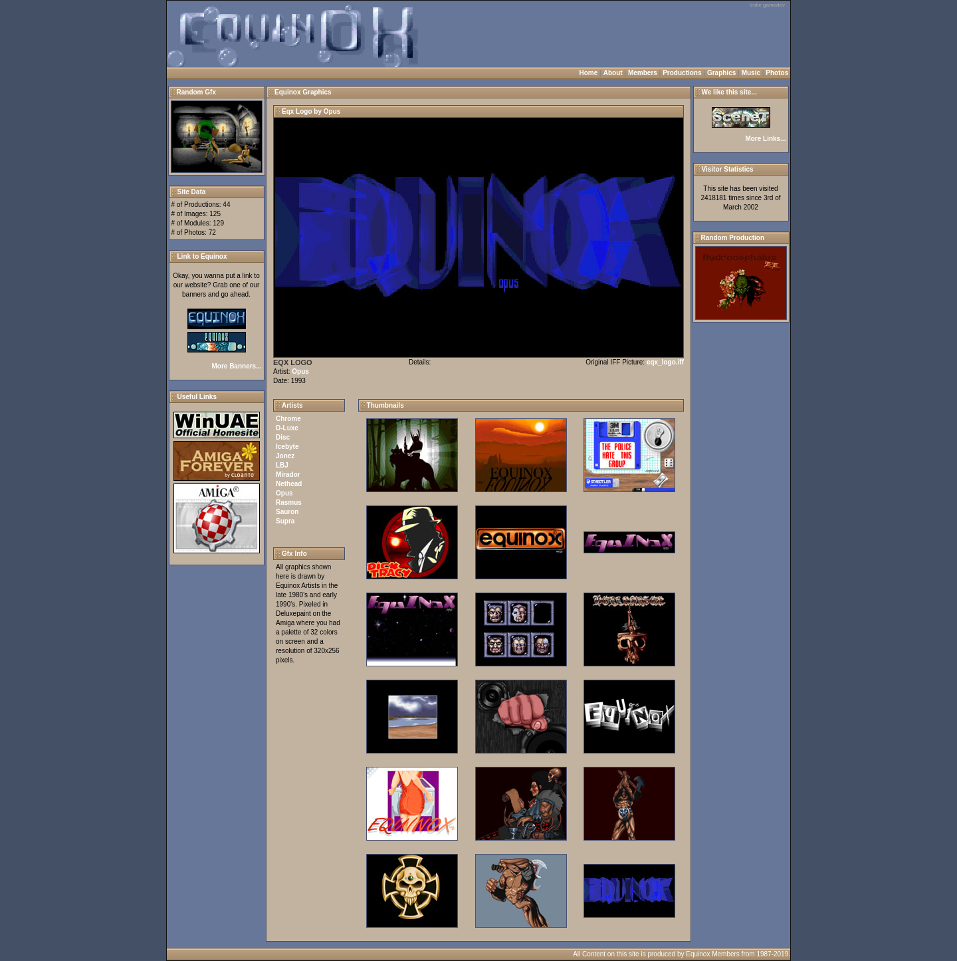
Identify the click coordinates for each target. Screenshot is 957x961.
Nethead (289, 483)
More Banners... (236, 366)
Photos (777, 72)
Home (589, 72)
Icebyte (287, 446)
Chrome (288, 418)
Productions (682, 72)
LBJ (282, 465)
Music (751, 72)
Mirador (288, 474)
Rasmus (289, 502)
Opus (300, 371)
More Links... (765, 138)
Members (642, 72)
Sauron (287, 511)
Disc (283, 437)
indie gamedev (767, 5)
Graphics (721, 72)
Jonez (285, 456)
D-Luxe (287, 428)
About (613, 72)
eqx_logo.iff (665, 362)
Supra (285, 521)
